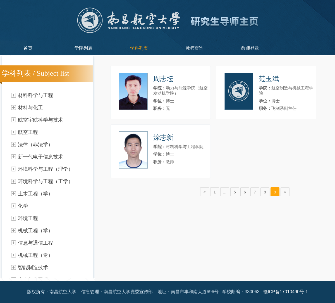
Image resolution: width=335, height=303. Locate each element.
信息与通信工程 (35, 243)
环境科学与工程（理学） (45, 169)
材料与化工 (30, 107)
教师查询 (195, 48)
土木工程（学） (35, 194)
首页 (27, 48)
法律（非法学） (35, 144)
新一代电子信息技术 (40, 157)
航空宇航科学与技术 (40, 120)
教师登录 (250, 48)
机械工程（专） (35, 255)
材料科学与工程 (35, 95)
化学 (23, 206)
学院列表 (83, 48)
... (224, 192)
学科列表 (139, 48)
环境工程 (28, 218)
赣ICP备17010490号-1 (285, 291)
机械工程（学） (35, 230)
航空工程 (28, 132)
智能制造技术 (33, 267)
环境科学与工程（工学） (45, 181)
